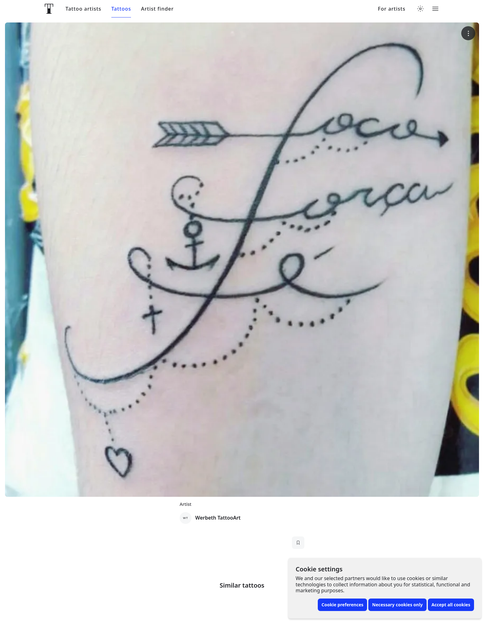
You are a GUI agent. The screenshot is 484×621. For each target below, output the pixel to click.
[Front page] (48, 8)
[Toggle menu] (435, 8)
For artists (391, 9)
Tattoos (121, 9)
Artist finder (157, 9)
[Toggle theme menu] (420, 9)
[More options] (468, 33)
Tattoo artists (83, 9)
